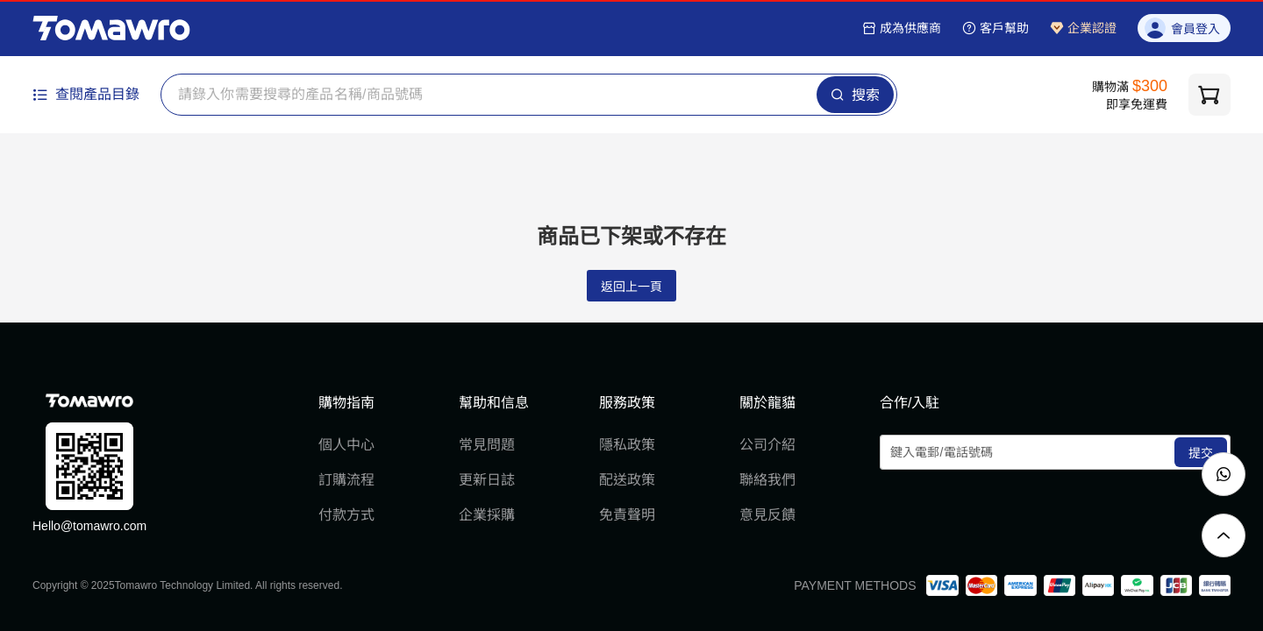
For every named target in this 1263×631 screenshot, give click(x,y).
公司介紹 (767, 444)
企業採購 (487, 514)
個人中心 (346, 444)
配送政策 (627, 479)
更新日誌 (487, 479)
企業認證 (1083, 28)
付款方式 (346, 514)
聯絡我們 (767, 479)
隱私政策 (627, 444)
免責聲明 (627, 514)
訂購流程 (346, 479)
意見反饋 (767, 514)
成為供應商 (901, 28)
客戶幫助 (995, 28)
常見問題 (487, 444)
